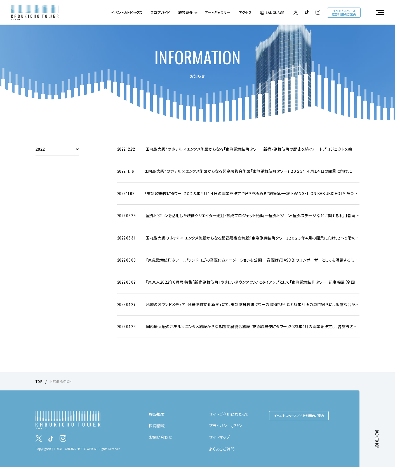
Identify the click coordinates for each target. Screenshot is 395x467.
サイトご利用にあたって (229, 414)
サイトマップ (219, 437)
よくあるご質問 (221, 449)
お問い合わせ (160, 437)
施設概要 (157, 414)
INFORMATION (61, 381)
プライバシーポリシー (227, 425)
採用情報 (157, 425)
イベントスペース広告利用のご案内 (344, 12)
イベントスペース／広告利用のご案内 (299, 415)
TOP (39, 381)
